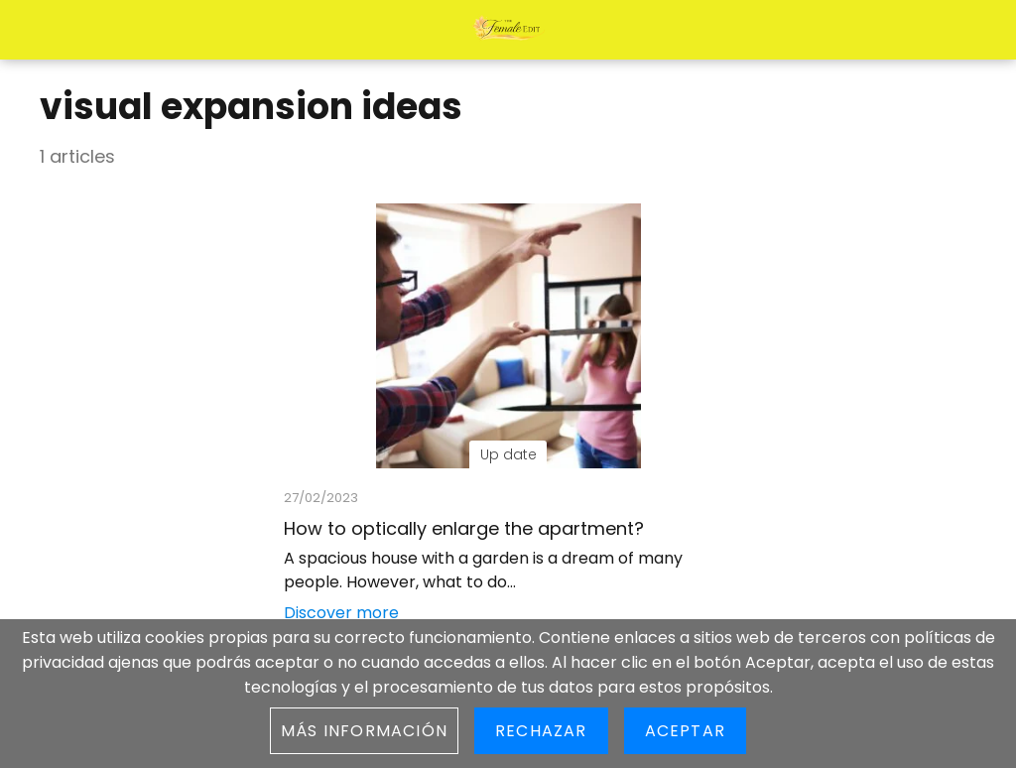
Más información (364, 730)
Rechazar (541, 730)
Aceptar (685, 730)
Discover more (341, 612)
